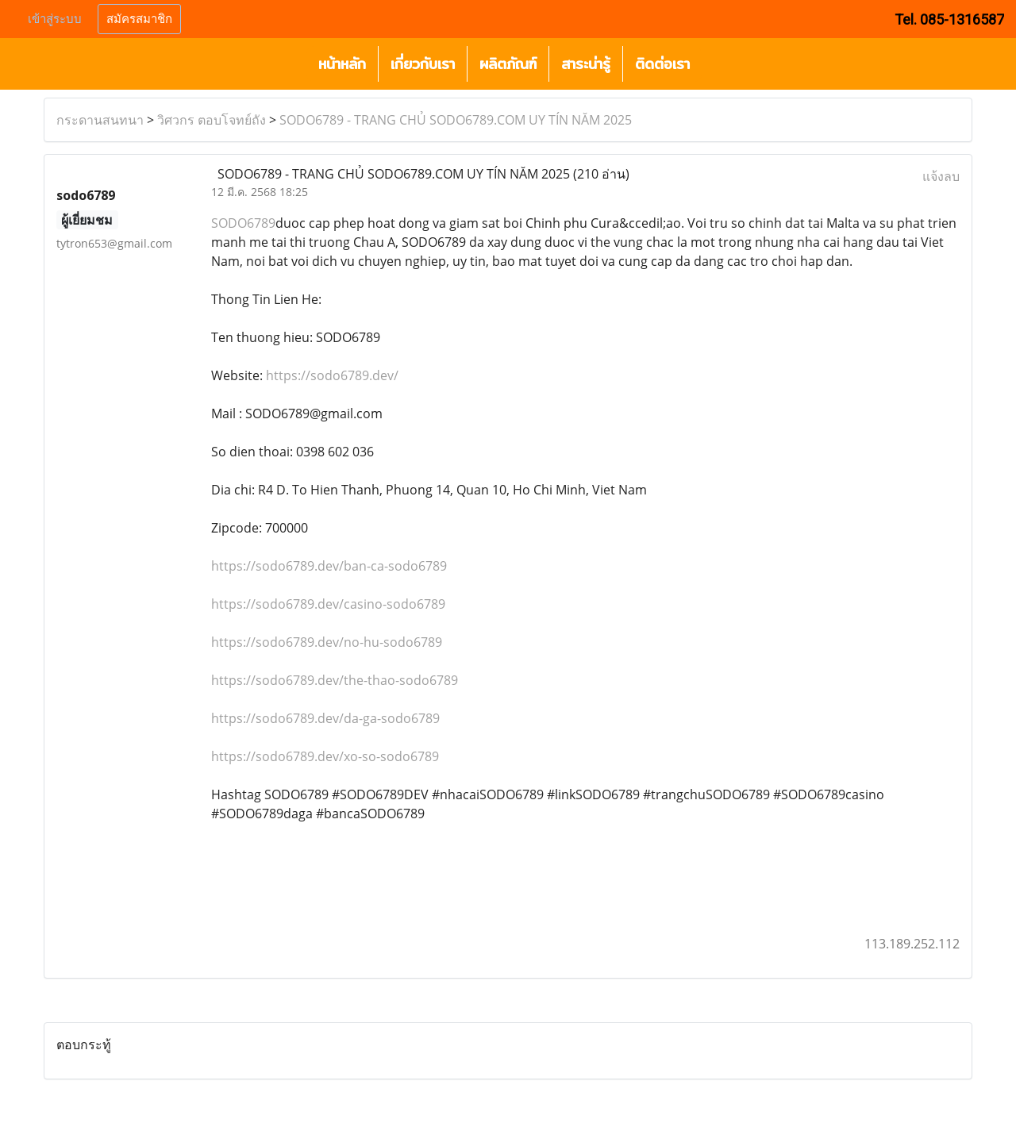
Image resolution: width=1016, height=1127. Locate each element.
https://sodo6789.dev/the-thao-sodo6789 (334, 680)
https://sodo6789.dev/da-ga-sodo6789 (325, 718)
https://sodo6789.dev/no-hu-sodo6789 (326, 642)
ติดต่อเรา (662, 63)
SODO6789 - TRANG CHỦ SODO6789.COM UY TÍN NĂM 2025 (455, 120)
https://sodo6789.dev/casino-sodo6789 (328, 604)
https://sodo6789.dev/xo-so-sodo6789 (325, 756)
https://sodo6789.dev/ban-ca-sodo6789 (329, 566)
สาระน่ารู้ (585, 63)
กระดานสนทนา (100, 120)
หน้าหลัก (342, 63)
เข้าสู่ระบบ (55, 19)
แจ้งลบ (941, 176)
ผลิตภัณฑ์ (508, 63)
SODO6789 (243, 223)
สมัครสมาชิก (139, 19)
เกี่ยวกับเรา (423, 63)
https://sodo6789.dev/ (332, 375)
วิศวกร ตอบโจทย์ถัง (211, 120)
